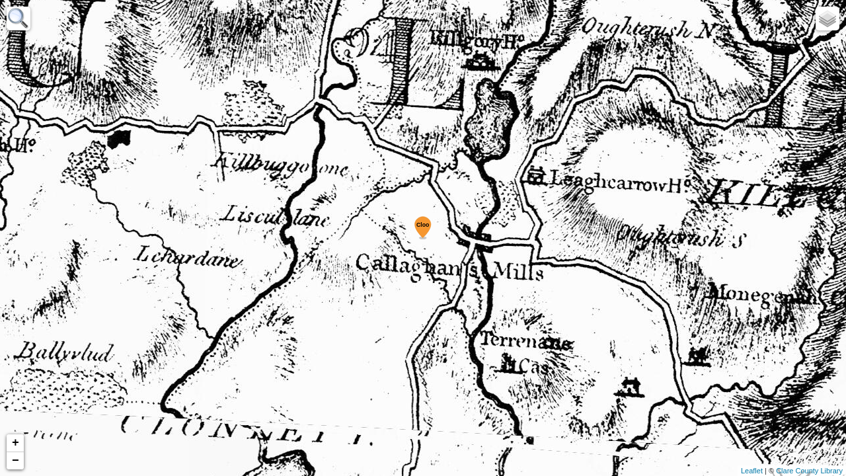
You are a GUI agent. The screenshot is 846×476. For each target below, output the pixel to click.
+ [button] (15, 443)
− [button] (15, 461)
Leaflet (752, 471)
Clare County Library (809, 471)
